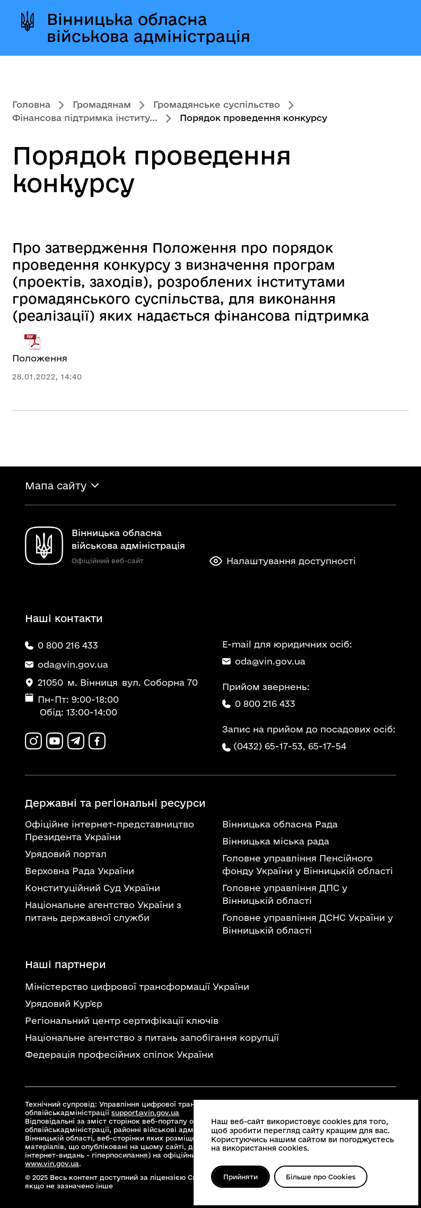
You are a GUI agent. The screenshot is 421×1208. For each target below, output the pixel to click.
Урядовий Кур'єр (63, 1003)
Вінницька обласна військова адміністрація (148, 28)
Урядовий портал (66, 854)
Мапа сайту (55, 485)
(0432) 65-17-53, (269, 746)
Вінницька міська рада (275, 841)
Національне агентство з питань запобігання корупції (152, 1037)
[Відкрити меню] (389, 28)
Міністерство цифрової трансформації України (137, 986)
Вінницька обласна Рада (280, 824)
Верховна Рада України (79, 871)
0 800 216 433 (258, 703)
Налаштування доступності (282, 561)
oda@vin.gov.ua (263, 661)
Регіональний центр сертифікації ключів (121, 1020)
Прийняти (240, 1176)
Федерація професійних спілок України (119, 1054)
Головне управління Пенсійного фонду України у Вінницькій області (307, 864)
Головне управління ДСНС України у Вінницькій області (307, 923)
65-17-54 (327, 746)
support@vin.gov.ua (145, 1112)
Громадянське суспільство (216, 104)
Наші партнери (65, 964)
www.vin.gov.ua (52, 1163)
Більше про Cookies (321, 1176)
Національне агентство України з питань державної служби (103, 911)
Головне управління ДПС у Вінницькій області (284, 894)
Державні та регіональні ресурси (115, 803)
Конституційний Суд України (92, 888)
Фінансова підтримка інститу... (84, 118)
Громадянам (102, 104)
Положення (39, 348)
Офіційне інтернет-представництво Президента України (109, 830)
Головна (31, 104)
